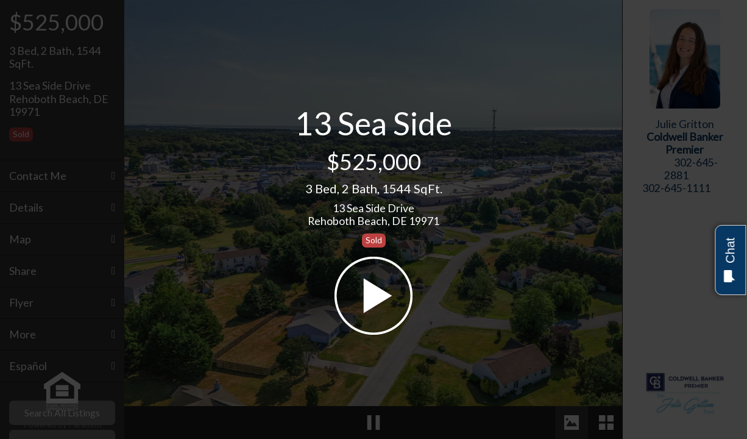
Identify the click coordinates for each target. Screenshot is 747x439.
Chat (730, 260)
